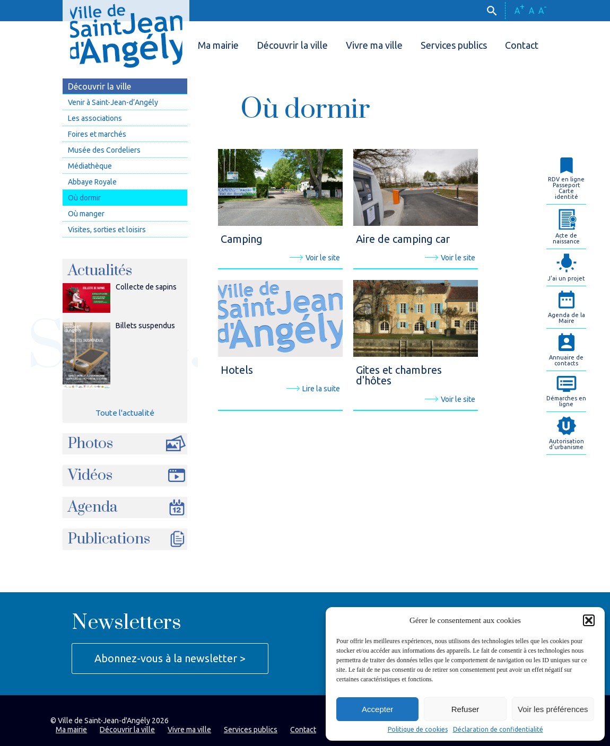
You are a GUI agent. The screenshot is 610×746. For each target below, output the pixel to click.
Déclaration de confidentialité (498, 729)
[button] (588, 620)
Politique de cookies (418, 729)
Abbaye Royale (92, 182)
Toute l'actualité (124, 412)
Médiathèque (90, 166)
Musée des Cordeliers (104, 150)
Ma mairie (218, 45)
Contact (521, 45)
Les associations (95, 118)
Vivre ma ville (374, 45)
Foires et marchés (97, 134)
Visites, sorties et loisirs (107, 229)
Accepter (377, 709)
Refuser (465, 709)
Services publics (454, 45)
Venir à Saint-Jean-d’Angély (113, 102)
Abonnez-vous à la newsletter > (170, 658)
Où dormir (84, 197)
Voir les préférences (553, 709)
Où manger (86, 213)
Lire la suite (313, 388)
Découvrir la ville (292, 45)
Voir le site (315, 257)
